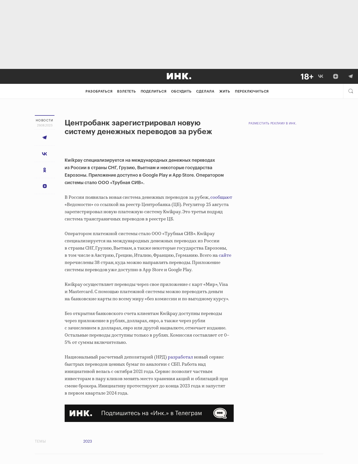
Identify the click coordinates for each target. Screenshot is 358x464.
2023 (87, 441)
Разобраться (99, 91)
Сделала (205, 91)
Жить (224, 91)
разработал (180, 357)
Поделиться (154, 91)
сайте (225, 255)
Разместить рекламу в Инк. (273, 123)
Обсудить (181, 91)
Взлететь (126, 91)
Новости (44, 120)
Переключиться (252, 91)
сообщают (221, 197)
